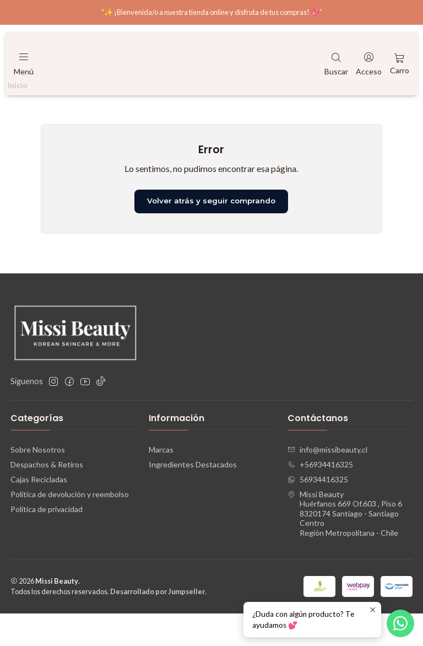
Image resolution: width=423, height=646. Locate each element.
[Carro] (399, 63)
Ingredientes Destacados (193, 496)
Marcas (161, 481)
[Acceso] (369, 63)
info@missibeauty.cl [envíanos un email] (327, 481)
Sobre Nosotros (37, 481)
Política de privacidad (46, 541)
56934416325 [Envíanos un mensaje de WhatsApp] (318, 511)
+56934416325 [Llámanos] (320, 496)
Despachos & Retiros (46, 496)
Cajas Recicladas (38, 511)
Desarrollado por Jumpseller (157, 624)
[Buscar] (336, 63)
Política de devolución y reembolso (69, 526)
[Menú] (24, 63)
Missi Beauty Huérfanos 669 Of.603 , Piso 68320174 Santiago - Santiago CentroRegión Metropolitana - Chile (345, 545)
